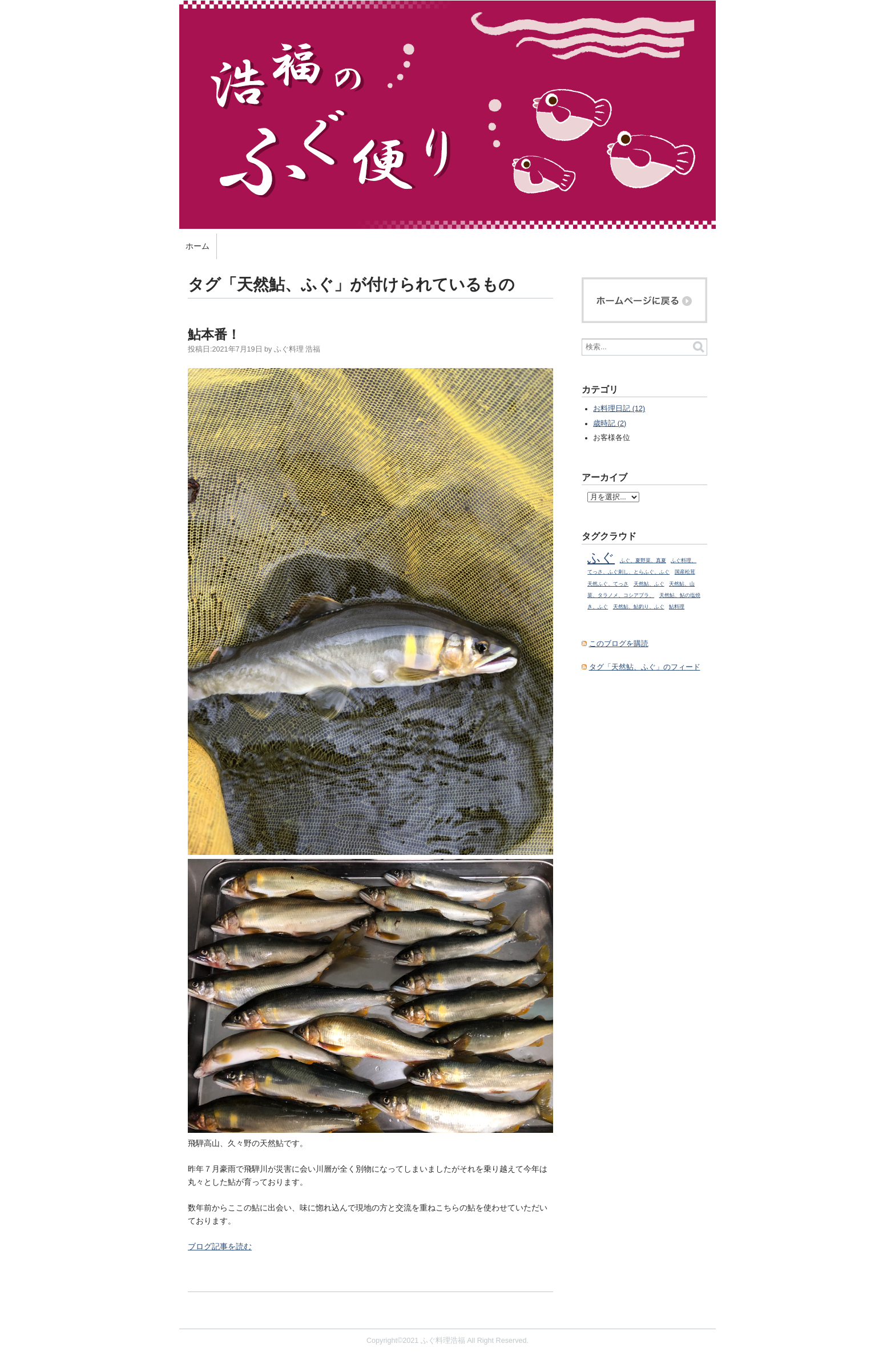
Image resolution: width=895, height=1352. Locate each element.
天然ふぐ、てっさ (607, 584)
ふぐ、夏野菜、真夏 (643, 560)
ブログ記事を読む (220, 1246)
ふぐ (601, 557)
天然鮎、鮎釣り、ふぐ (638, 607)
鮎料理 (676, 607)
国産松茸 (685, 572)
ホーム (197, 246)
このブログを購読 (618, 644)
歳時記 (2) (609, 423)
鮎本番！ (214, 334)
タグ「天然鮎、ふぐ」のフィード (644, 667)
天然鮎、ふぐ (649, 584)
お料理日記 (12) (619, 409)
